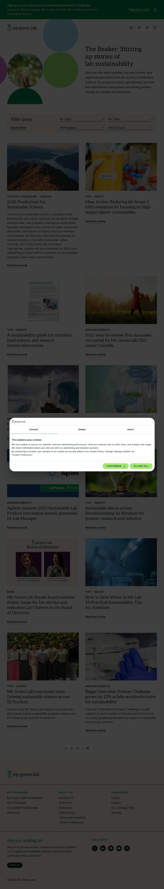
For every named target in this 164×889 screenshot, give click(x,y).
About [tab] (130, 429)
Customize (116, 466)
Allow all (141, 466)
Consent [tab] (33, 429)
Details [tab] (82, 429)
